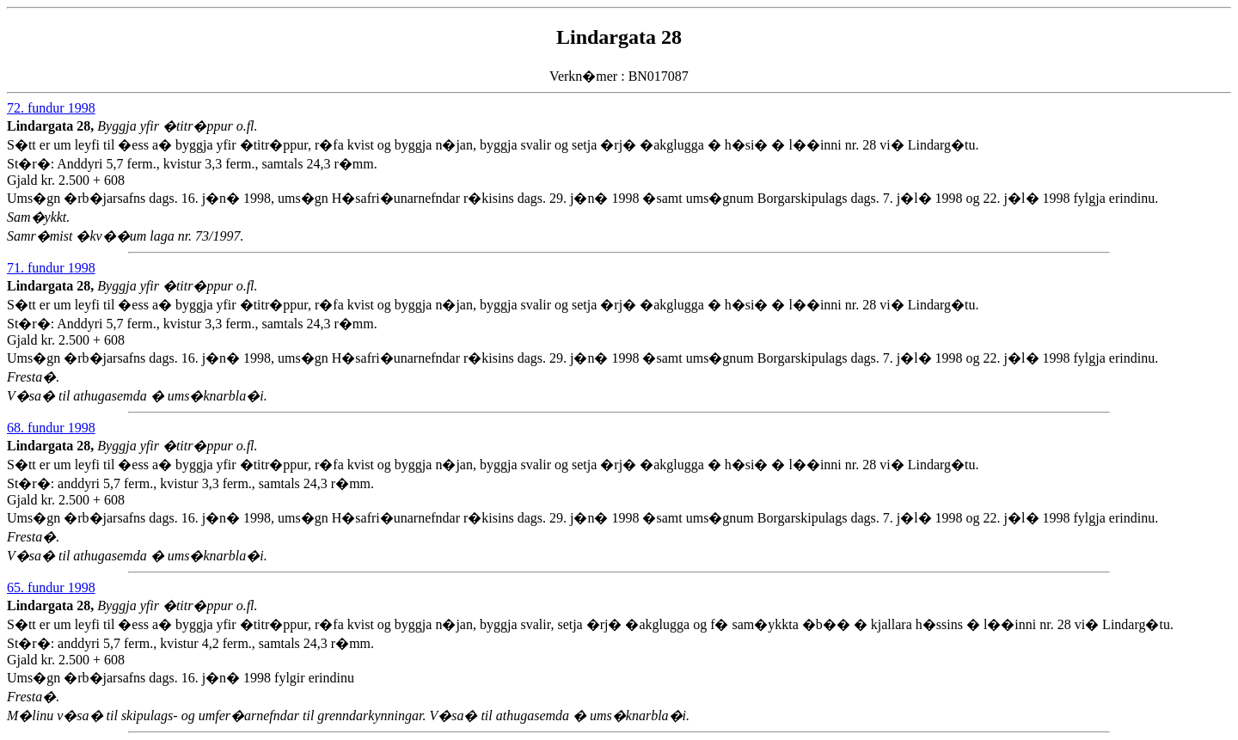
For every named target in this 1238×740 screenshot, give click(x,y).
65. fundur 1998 (51, 587)
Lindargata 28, (52, 126)
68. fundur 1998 (51, 427)
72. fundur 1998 (51, 108)
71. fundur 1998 (51, 267)
